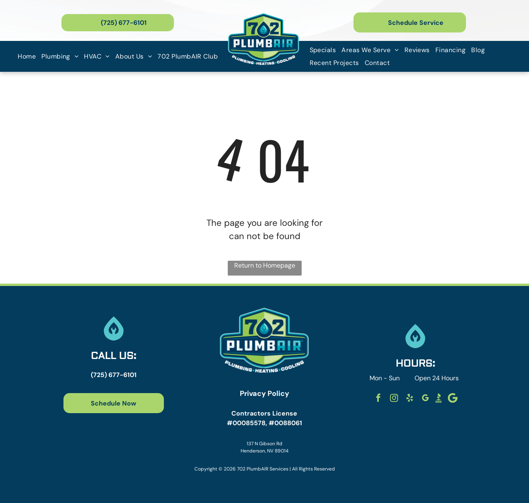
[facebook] (378, 399)
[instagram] (394, 399)
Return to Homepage (264, 265)
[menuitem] (27, 56)
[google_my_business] (425, 399)
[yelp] (410, 399)
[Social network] (439, 399)
